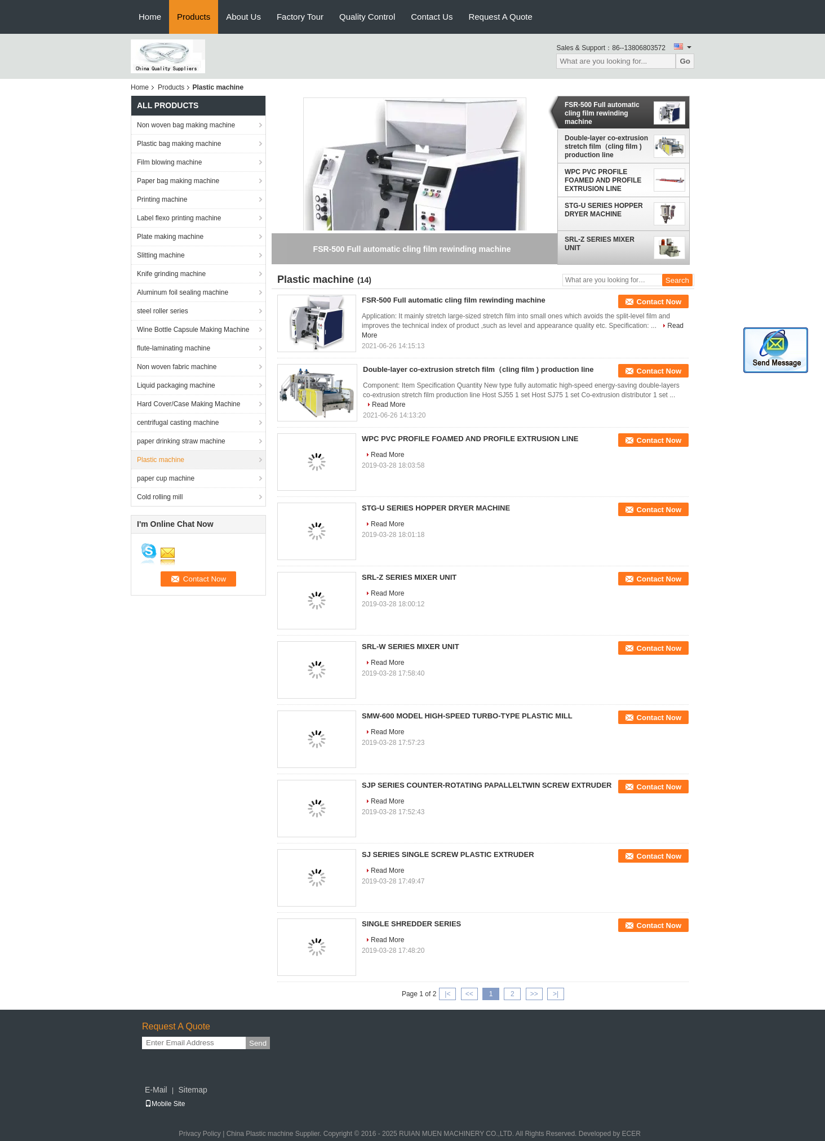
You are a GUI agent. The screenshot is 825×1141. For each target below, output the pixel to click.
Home (150, 16)
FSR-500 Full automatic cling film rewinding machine (602, 113)
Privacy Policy (200, 1134)
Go (685, 61)
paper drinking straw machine (181, 441)
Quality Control (367, 16)
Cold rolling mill (160, 497)
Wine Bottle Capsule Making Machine (193, 330)
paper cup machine (165, 478)
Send (258, 1043)
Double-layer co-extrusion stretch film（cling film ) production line (606, 146)
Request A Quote (500, 16)
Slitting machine (161, 255)
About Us (243, 16)
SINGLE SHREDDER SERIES (411, 924)
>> (534, 994)
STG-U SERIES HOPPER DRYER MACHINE (604, 210)
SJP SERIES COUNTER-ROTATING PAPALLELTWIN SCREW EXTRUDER (486, 785)
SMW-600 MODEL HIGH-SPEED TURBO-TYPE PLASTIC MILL (467, 716)
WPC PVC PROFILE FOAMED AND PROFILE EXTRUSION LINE (603, 180)
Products (193, 16)
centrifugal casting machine (178, 423)
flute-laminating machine (173, 348)
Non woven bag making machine (186, 125)
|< (447, 994)
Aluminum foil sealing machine (182, 292)
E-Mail (156, 1089)
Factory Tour (300, 16)
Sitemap (192, 1089)
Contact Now (659, 302)
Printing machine (162, 199)
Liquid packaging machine (176, 385)
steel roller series (162, 311)
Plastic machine (160, 460)
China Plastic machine (260, 1134)
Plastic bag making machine (179, 144)
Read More (388, 405)
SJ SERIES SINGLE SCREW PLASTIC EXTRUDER (448, 854)
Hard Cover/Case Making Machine (188, 404)
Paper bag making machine (178, 181)
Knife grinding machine (171, 274)
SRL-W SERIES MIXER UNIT (410, 646)
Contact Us (432, 16)
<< (469, 994)
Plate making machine (170, 237)
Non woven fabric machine (176, 367)
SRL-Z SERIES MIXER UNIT (600, 244)
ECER (631, 1134)
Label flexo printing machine (179, 218)
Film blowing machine (169, 162)
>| (555, 994)
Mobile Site (165, 1104)
